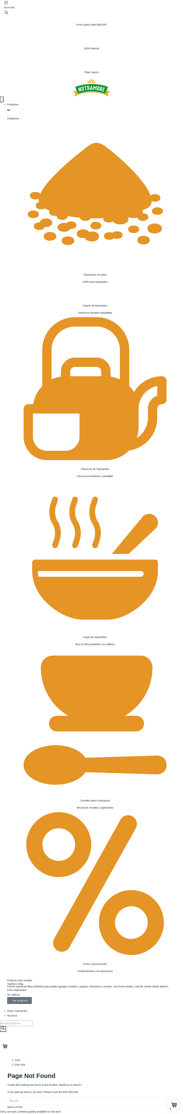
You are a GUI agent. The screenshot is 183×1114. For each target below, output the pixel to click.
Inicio (18, 1060)
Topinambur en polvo (95, 274)
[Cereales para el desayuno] (95, 721)
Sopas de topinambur (95, 637)
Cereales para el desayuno (95, 800)
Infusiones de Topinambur (95, 469)
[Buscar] (3, 1029)
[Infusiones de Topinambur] (95, 389)
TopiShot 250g (15, 984)
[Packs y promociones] (95, 884)
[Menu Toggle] (2, 99)
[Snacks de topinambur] (95, 291)
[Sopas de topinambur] (95, 557)
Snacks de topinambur (95, 305)
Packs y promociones (95, 964)
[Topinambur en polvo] (95, 195)
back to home (15, 1107)
